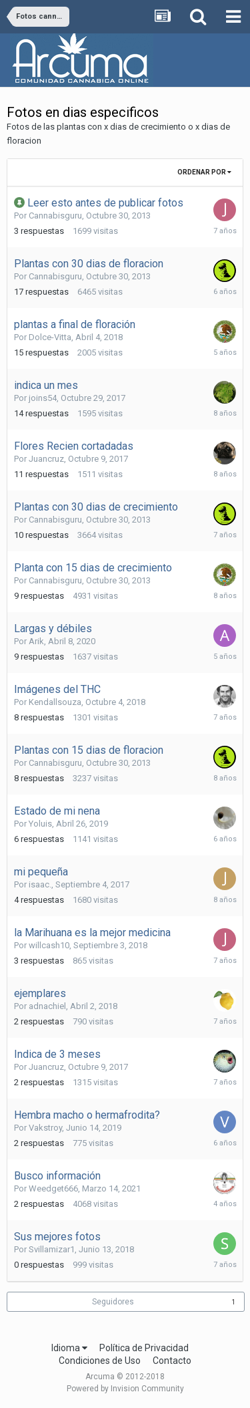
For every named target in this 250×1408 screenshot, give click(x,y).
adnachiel (47, 1006)
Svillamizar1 (52, 1249)
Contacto (172, 1360)
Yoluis (40, 824)
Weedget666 (53, 1188)
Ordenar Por (204, 172)
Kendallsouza (55, 702)
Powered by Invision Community (125, 1388)
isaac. (40, 884)
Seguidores (113, 1301)
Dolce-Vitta (50, 337)
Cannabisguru (55, 215)
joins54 (43, 398)
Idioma (69, 1348)
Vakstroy (45, 1128)
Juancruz (46, 459)
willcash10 (49, 945)
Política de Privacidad (144, 1348)
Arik (36, 641)
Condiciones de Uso (100, 1360)
